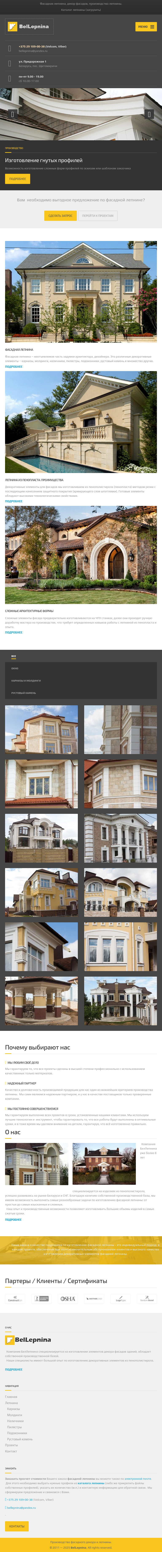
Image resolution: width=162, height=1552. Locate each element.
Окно (14, 668)
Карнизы (13, 1409)
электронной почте (138, 1478)
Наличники (15, 1421)
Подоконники (17, 1433)
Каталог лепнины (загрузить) (81, 9)
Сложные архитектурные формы (29, 611)
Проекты (11, 1445)
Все (13, 655)
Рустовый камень (23, 692)
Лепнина (11, 1403)
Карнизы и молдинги (26, 680)
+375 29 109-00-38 (32, 46)
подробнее (13, 366)
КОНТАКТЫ (16, 1526)
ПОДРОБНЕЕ (17, 179)
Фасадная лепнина (19, 349)
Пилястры (14, 1427)
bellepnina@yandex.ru (20, 1507)
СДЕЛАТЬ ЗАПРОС (60, 215)
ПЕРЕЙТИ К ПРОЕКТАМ (97, 215)
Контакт (11, 1451)
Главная (11, 1397)
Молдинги (14, 1415)
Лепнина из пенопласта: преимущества (34, 480)
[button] (13, 114)
